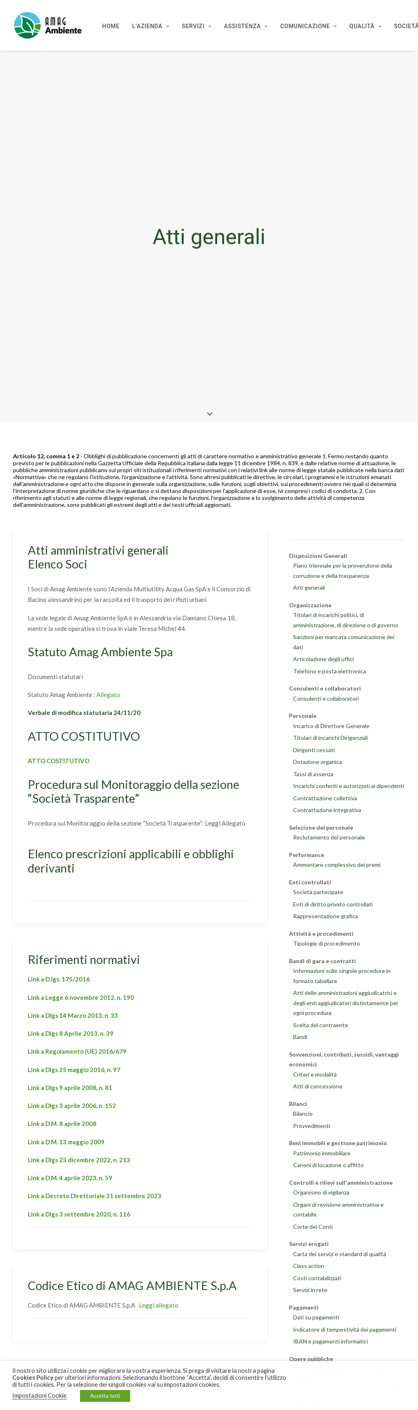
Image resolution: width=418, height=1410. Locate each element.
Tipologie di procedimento (326, 943)
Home (111, 26)
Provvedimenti (311, 1125)
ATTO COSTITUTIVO (58, 760)
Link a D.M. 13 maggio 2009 (66, 1142)
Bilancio (303, 1113)
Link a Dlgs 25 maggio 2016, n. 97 (74, 1069)
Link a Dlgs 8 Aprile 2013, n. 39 (70, 1033)
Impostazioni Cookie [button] (39, 1395)
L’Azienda (150, 26)
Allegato (108, 694)
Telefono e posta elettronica (329, 671)
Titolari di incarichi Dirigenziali (330, 737)
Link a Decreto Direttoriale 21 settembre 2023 (94, 1195)
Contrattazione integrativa (327, 809)
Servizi (196, 26)
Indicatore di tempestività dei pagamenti (344, 1329)
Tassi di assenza (313, 774)
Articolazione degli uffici (323, 658)
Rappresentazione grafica (325, 916)
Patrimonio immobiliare (322, 1153)
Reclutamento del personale (329, 837)
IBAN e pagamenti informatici (330, 1341)
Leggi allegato (158, 1305)
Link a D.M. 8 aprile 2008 (62, 1123)
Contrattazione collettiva (325, 798)
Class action (308, 1265)
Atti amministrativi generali (98, 550)
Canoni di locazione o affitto (328, 1164)
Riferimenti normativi (84, 959)
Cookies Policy (32, 1377)
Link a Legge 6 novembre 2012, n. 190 (81, 997)
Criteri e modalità (315, 1074)
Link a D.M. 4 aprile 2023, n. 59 (70, 1177)
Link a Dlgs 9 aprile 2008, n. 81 (70, 1087)
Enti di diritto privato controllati (333, 904)
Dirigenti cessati (314, 749)
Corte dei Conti (313, 1226)
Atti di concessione (317, 1086)
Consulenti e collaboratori (326, 698)
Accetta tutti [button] (105, 1395)
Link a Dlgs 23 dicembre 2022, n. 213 (79, 1160)
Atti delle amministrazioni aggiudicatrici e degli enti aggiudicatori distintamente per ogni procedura (345, 1002)
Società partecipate (318, 891)
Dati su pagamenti (316, 1317)
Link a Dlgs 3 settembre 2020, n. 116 (79, 1214)
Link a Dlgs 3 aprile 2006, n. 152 (72, 1105)
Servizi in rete (310, 1289)
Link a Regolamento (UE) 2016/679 (77, 1051)
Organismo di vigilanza (321, 1192)
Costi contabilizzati (317, 1278)
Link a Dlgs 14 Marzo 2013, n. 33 (73, 1015)
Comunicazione (308, 26)
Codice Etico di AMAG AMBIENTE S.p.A (132, 1285)
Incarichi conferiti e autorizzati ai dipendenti (348, 785)
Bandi (300, 1036)
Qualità (365, 26)
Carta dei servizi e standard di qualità (339, 1253)
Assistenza (246, 26)
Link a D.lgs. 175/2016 (59, 979)
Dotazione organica (317, 761)
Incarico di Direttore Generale (331, 725)
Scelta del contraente (320, 1024)
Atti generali (309, 587)
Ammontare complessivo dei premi (336, 864)
